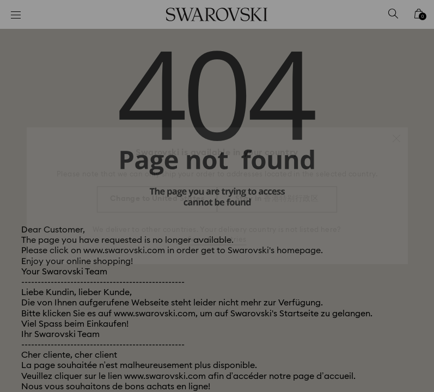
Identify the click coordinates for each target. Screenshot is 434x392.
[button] (396, 133)
